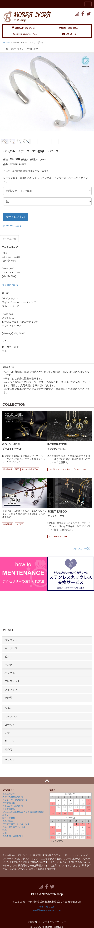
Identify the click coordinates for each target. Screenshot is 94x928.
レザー (8, 733)
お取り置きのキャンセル (13, 827)
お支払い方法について (12, 806)
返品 (4, 830)
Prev (3, 138)
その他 (8, 697)
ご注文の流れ (8, 803)
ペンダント (11, 640)
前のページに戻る (12, 225)
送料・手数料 (8, 818)
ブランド (10, 760)
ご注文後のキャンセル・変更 (16, 824)
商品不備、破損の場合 (12, 836)
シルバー (10, 708)
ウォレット (11, 689)
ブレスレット (12, 681)
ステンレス (11, 716)
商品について (8, 794)
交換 (4, 833)
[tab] (47, 640)
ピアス (8, 656)
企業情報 (32, 921)
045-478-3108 (47, 906)
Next (90, 138)
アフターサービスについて (15, 800)
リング (8, 664)
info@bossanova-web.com (47, 910)
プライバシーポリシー (54, 921)
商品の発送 (7, 821)
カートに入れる (15, 216)
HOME (6, 42)
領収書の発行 (8, 809)
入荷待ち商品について (12, 797)
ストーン (10, 741)
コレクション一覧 (80, 548)
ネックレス (11, 648)
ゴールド (10, 724)
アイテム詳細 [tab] (9, 238)
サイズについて (10, 285)
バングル (10, 673)
